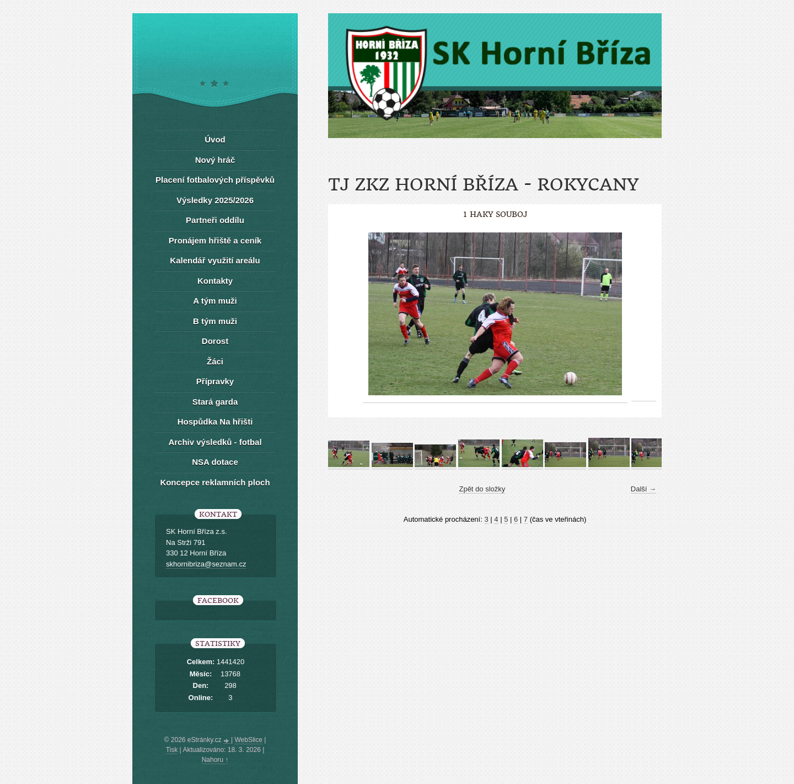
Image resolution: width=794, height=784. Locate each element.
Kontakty (215, 280)
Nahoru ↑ (215, 760)
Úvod (215, 139)
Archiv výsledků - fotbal (214, 442)
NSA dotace (215, 462)
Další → (643, 489)
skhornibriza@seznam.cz (206, 564)
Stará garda (215, 401)
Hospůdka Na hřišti (215, 421)
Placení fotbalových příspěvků (215, 179)
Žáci (215, 361)
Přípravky (215, 381)
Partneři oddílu (215, 220)
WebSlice (248, 740)
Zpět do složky (482, 489)
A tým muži (215, 300)
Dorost (215, 341)
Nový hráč (215, 160)
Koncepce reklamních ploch (215, 482)
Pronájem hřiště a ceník (215, 240)
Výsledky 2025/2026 (215, 200)
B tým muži (215, 321)
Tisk (172, 750)
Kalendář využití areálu (215, 260)
